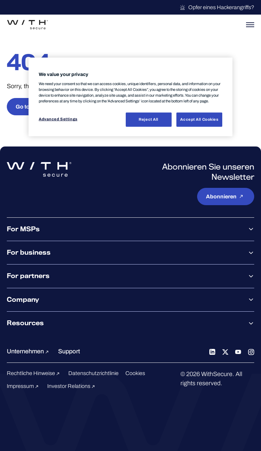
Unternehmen (29, 351)
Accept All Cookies (199, 119)
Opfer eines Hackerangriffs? (216, 7)
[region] (130, 96)
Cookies (135, 373)
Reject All (148, 119)
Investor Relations (72, 386)
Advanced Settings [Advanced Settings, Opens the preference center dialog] (58, 119)
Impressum (23, 386)
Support (69, 351)
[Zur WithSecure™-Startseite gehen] (27, 25)
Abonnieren (225, 196)
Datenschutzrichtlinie (93, 373)
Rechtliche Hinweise (34, 373)
